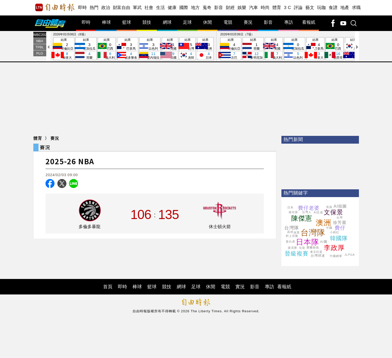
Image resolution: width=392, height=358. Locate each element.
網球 (167, 22)
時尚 (265, 7)
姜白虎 (290, 241)
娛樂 (242, 7)
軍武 (137, 7)
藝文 (309, 7)
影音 (218, 7)
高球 (290, 232)
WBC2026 (39, 35)
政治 (105, 7)
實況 (240, 286)
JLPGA (349, 254)
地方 (195, 7)
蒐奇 (207, 7)
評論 (298, 7)
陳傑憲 (301, 218)
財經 (230, 7)
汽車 (253, 7)
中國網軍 (336, 256)
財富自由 (121, 7)
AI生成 (318, 212)
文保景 (333, 212)
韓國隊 (339, 238)
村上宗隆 (292, 235)
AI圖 (323, 242)
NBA (39, 41)
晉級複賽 (297, 253)
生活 (160, 7)
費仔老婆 (309, 208)
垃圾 (302, 247)
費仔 (340, 228)
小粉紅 (334, 232)
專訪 (288, 22)
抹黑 (297, 232)
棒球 (106, 22)
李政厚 (334, 248)
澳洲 (323, 223)
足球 (187, 22)
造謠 (329, 206)
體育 (276, 7)
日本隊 (307, 242)
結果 (63, 49)
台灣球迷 (318, 256)
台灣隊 (313, 232)
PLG (39, 53)
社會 (148, 7)
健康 (172, 7)
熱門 (94, 7)
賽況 (248, 22)
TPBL (39, 47)
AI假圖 (340, 206)
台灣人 (306, 212)
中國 (329, 227)
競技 (146, 22)
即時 (82, 7)
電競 (228, 22)
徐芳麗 (339, 222)
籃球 (126, 22)
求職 (356, 7)
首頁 (107, 286)
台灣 (339, 217)
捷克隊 (292, 247)
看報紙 (308, 22)
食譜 (333, 7)
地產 (344, 7)
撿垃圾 (293, 212)
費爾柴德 (312, 247)
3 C (287, 7)
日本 (290, 207)
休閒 (207, 22)
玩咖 (321, 7)
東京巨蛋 (316, 251)
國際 (183, 7)
